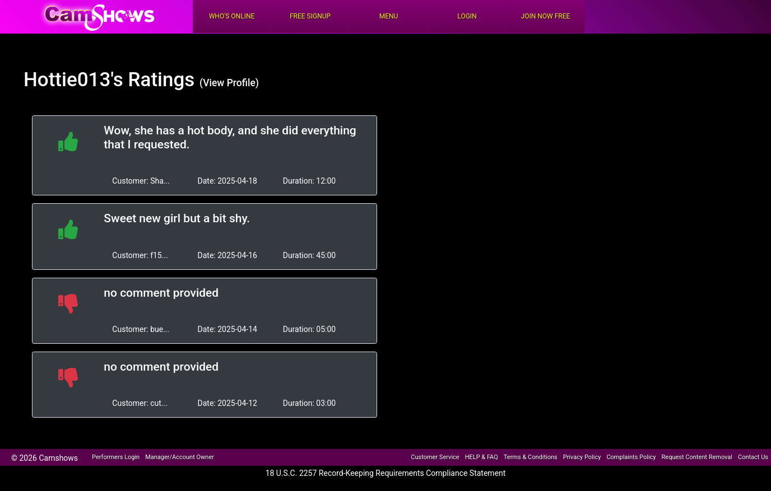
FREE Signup (310, 16)
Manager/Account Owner (179, 457)
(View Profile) (229, 82)
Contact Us (753, 457)
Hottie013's (73, 79)
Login (466, 16)
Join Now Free (545, 16)
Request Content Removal (697, 457)
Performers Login (116, 457)
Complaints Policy (631, 457)
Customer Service (435, 457)
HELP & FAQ (481, 457)
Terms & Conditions (531, 457)
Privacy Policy (582, 457)
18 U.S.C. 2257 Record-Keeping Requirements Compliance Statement (386, 473)
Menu (388, 16)
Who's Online (232, 16)
